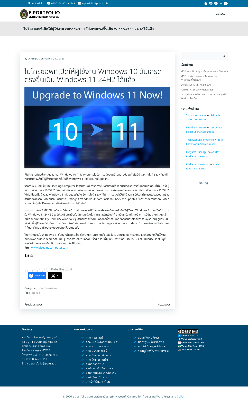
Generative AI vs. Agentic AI (195, 83)
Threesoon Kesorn (196, 114)
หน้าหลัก (220, 13)
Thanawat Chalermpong (199, 139)
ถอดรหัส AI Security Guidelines (196, 88)
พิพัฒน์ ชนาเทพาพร (196, 126)
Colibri (181, 397)
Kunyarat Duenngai (196, 151)
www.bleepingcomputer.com (49, 248)
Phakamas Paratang (197, 163)
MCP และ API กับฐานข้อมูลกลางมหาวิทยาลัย (203, 70)
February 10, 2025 (54, 58)
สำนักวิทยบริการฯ (48, 288)
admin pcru (34, 58)
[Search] (224, 55)
